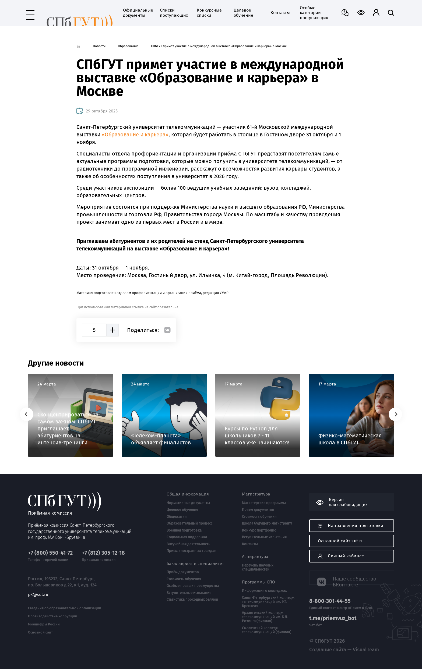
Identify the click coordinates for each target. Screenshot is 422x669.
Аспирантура (255, 556)
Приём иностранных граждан (191, 551)
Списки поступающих (150, 13)
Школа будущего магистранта (267, 523)
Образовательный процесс (189, 523)
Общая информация (188, 494)
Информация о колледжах (264, 591)
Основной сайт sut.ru (341, 540)
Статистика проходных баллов (192, 599)
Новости (99, 46)
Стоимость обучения (184, 579)
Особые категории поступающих (290, 12)
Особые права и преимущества (193, 586)
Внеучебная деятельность (188, 544)
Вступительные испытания (189, 593)
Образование (128, 46)
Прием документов (258, 510)
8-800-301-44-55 (330, 601)
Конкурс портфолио (259, 530)
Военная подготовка (184, 530)
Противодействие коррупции (52, 609)
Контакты (257, 12)
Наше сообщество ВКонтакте (352, 577)
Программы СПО (258, 582)
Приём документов (183, 572)
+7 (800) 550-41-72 (50, 545)
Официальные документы (113, 13)
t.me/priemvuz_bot (333, 618)
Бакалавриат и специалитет (195, 563)
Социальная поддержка (187, 537)
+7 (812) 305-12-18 (103, 545)
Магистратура (256, 494)
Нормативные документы (188, 503)
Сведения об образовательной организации (64, 601)
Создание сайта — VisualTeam (333, 647)
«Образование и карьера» (135, 134)
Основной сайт (40, 624)
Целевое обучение (221, 13)
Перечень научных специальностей (257, 567)
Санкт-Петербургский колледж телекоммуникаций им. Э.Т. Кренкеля (268, 602)
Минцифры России (44, 617)
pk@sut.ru (38, 586)
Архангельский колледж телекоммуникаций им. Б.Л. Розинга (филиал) (265, 617)
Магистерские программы (264, 503)
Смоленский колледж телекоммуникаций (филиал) (266, 630)
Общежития (177, 517)
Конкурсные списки (186, 13)
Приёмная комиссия (68, 14)
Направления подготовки (350, 525)
